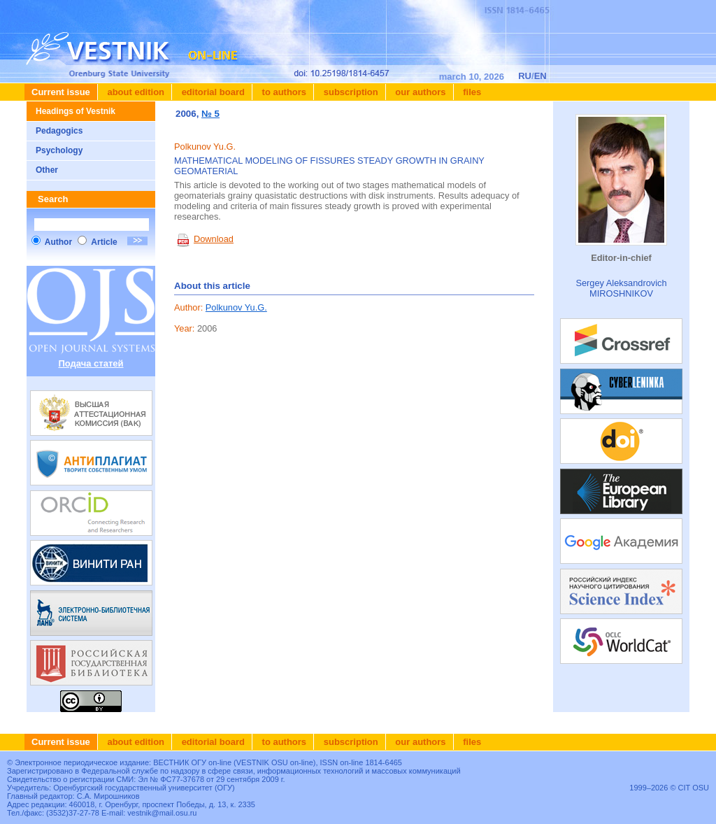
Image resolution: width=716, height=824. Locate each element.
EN (540, 76)
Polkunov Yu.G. (236, 307)
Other (47, 170)
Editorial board (212, 92)
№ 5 (210, 113)
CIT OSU (693, 787)
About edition (134, 92)
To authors (282, 92)
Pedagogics (59, 131)
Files (471, 92)
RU (524, 76)
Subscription (349, 92)
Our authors (419, 92)
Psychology (59, 150)
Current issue (60, 92)
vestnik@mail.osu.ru (161, 813)
